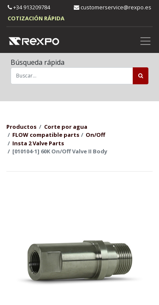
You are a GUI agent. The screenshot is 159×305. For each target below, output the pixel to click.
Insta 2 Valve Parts (38, 143)
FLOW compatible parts (45, 135)
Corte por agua (65, 126)
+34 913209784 (29, 7)
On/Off (95, 135)
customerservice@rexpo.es (112, 7)
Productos (21, 126)
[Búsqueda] (140, 75)
